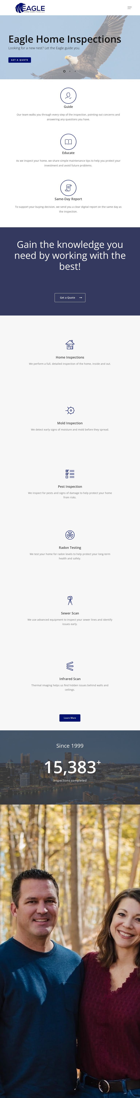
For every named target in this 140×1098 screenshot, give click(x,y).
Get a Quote (19, 60)
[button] (130, 7)
